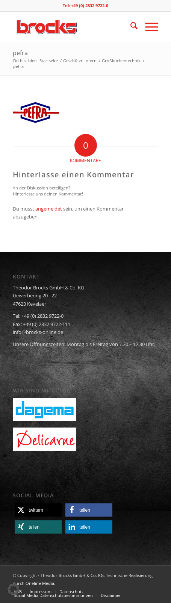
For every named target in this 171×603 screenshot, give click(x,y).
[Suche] (130, 27)
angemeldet (48, 208)
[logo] (71, 27)
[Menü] (148, 27)
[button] (38, 510)
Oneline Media (40, 583)
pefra (20, 53)
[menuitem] (130, 27)
